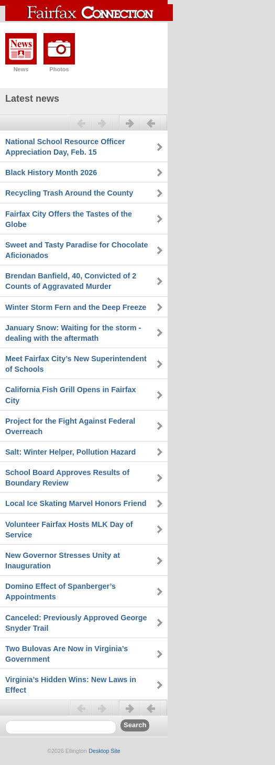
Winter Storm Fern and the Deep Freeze (75, 307)
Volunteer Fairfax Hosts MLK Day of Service (69, 529)
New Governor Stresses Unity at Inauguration (62, 560)
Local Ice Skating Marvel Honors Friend (76, 503)
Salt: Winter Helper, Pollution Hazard (70, 452)
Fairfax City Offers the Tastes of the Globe (68, 219)
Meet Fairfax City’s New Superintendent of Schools (76, 363)
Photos (59, 69)
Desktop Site (104, 751)
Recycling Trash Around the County (69, 193)
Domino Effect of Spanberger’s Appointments (60, 591)
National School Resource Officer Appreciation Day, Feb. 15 (65, 146)
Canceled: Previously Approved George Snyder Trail (76, 622)
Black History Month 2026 (51, 172)
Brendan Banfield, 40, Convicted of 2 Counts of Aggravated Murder (70, 281)
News (21, 69)
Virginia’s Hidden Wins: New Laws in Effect (70, 684)
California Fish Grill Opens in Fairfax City (70, 394)
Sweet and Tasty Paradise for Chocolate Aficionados (76, 250)
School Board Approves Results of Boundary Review (67, 477)
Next (143, 127)
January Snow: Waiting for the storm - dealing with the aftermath (73, 333)
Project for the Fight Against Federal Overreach (70, 426)
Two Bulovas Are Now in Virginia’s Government (66, 653)
